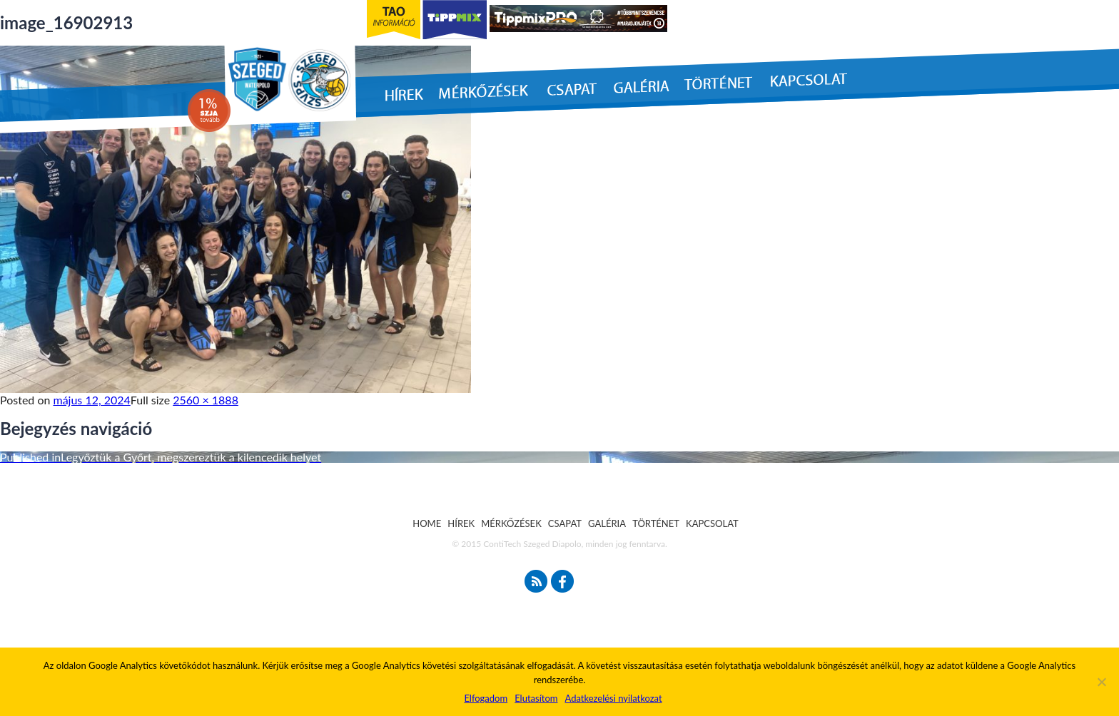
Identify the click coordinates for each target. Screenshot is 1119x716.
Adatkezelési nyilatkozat (613, 698)
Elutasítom (536, 698)
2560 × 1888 (205, 399)
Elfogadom (485, 698)
